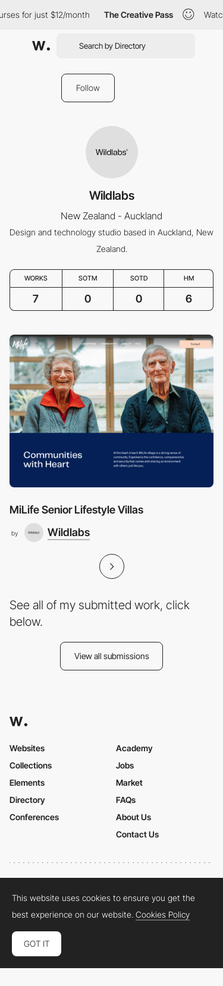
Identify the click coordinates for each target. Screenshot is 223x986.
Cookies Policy (163, 915)
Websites (27, 748)
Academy (134, 748)
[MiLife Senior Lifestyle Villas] (111, 411)
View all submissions (111, 656)
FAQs (126, 800)
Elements (27, 782)
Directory (27, 800)
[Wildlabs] (57, 532)
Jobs (125, 765)
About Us (133, 817)
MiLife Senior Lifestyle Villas (76, 509)
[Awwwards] (41, 46)
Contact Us (137, 834)
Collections (31, 765)
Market (129, 782)
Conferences (34, 817)
